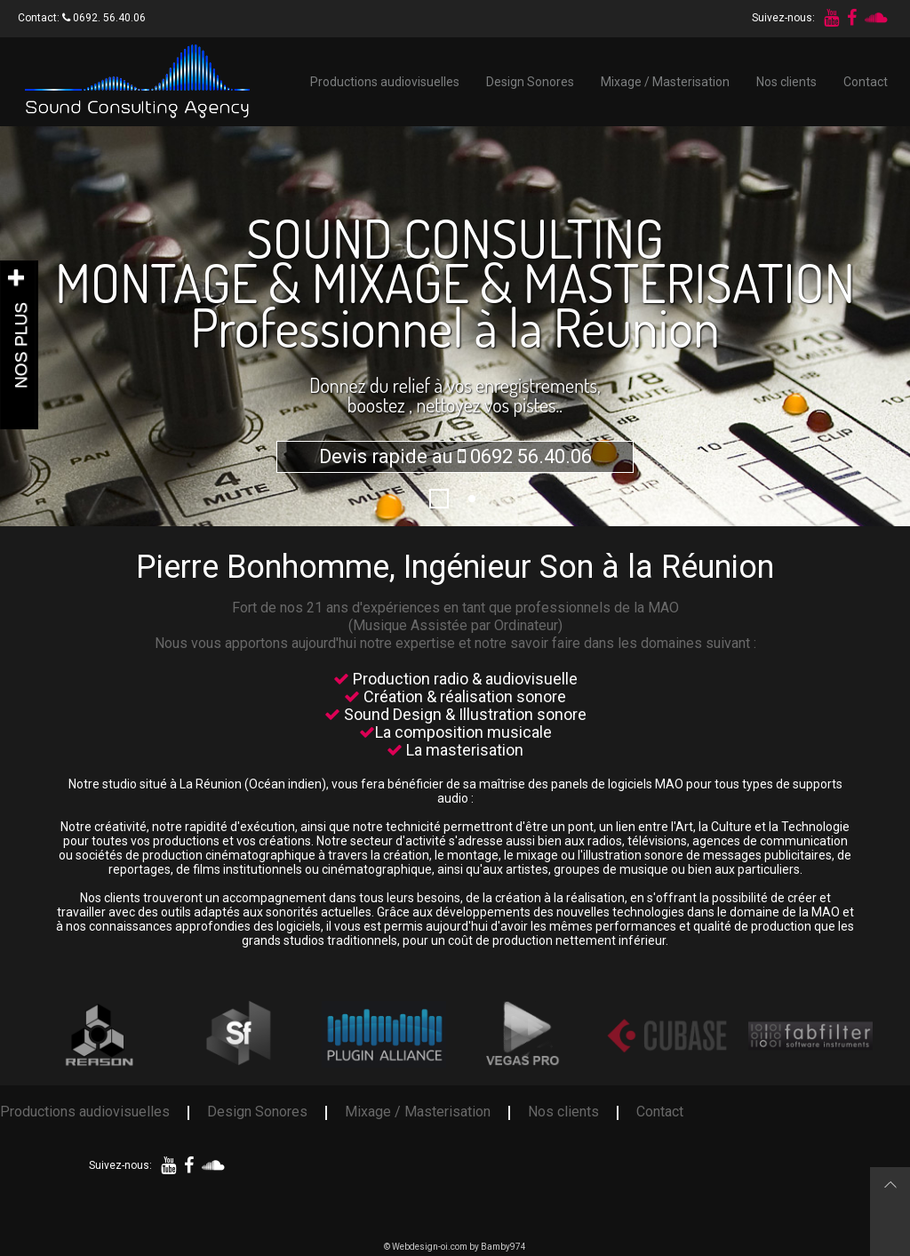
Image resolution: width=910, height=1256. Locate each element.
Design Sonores (530, 82)
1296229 (448, 499)
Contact (865, 82)
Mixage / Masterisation (665, 82)
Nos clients (786, 82)
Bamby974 (503, 1247)
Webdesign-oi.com (429, 1247)
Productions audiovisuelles (384, 82)
